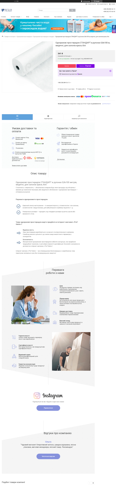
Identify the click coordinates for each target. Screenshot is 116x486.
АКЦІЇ (27, 16)
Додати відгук (103, 4)
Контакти (46, 16)
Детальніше (61, 159)
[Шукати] (72, 10)
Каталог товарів (15, 16)
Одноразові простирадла (24, 36)
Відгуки (69, 16)
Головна (3, 16)
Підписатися (48, 408)
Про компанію (58, 16)
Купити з (85, 66)
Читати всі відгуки (48, 456)
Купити (67, 66)
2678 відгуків (86, 1)
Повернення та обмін (98, 16)
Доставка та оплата (82, 16)
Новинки (36, 16)
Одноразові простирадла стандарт (43, 36)
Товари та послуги (9, 36)
